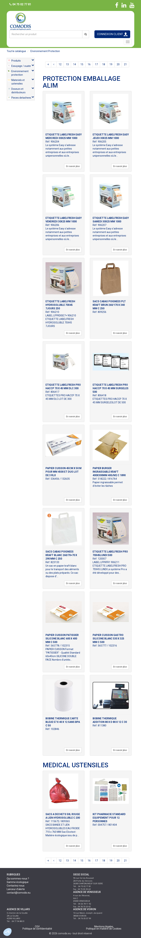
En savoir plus (73, 166)
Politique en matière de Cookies (103, 928)
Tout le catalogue (16, 51)
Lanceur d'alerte (16, 889)
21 (125, 64)
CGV (37, 926)
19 (110, 64)
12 (60, 64)
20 (118, 64)
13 (67, 64)
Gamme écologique (18, 882)
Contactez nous (15, 885)
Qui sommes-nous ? (18, 878)
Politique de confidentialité (37, 928)
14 (74, 64)
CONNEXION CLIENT (112, 34)
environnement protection (45, 51)
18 (103, 64)
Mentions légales (103, 926)
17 (96, 64)
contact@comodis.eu (18, 892)
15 (81, 64)
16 (89, 64)
